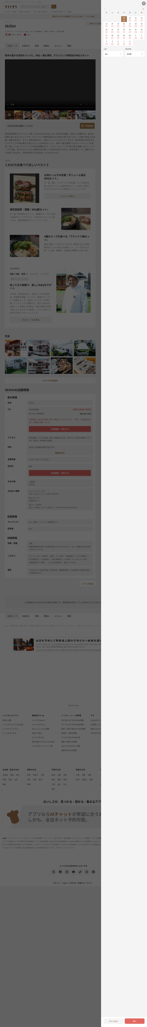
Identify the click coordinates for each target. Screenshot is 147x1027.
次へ (134, 1021)
